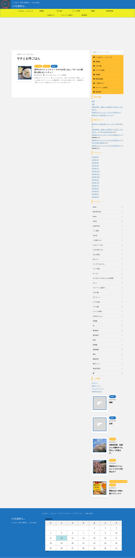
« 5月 (46, 551)
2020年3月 (95, 163)
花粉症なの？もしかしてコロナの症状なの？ (106, 112)
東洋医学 (84, 15)
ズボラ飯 (59, 11)
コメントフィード (98, 388)
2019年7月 (95, 185)
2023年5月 (95, 157)
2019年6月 (95, 188)
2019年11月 (96, 174)
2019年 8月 (95, 183)
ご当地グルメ (51, 15)
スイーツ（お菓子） (67, 15)
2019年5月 (95, 191)
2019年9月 (95, 180)
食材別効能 (109, 11)
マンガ (59, 75)
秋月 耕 (118, 124)
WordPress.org (97, 391)
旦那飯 (93, 11)
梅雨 (93, 101)
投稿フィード (96, 386)
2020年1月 (95, 168)
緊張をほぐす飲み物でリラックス (103, 115)
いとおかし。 (20, 6)
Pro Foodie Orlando (106, 132)
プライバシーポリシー (65, 513)
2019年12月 (96, 171)
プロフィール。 (78, 513)
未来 (93, 104)
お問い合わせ (89, 513)
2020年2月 (95, 166)
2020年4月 (95, 160)
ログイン (95, 383)
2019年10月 (96, 177)
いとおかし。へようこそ (25, 11)
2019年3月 (95, 197)
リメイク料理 (76, 11)
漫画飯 (64, 75)
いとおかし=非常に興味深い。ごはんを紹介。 (25, 522)
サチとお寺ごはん (50, 75)
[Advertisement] (67, 33)
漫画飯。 (42, 11)
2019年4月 (95, 194)
